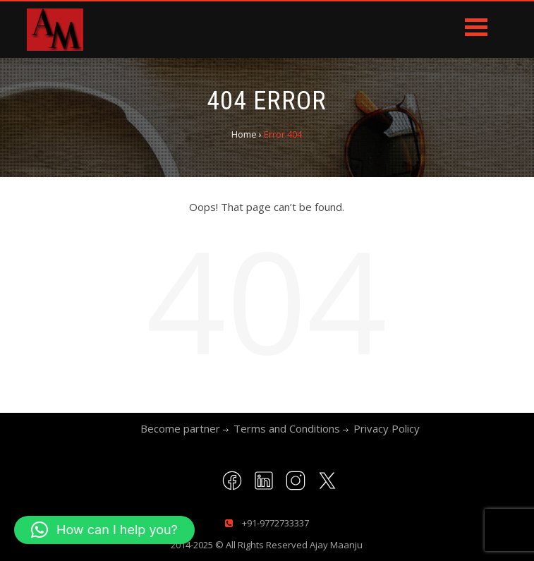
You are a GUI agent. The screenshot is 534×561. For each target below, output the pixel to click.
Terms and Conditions (286, 428)
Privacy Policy (386, 428)
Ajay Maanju (336, 544)
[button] (104, 530)
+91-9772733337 (274, 523)
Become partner (180, 428)
